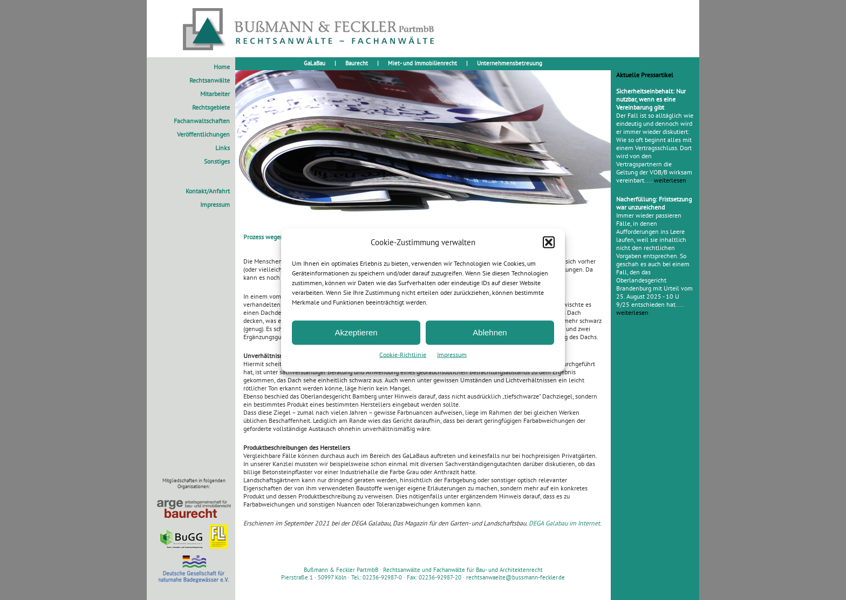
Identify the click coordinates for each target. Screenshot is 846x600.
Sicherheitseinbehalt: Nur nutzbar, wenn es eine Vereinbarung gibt (651, 99)
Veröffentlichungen (203, 134)
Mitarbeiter (215, 94)
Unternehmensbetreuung (509, 63)
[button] (548, 242)
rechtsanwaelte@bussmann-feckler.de (515, 577)
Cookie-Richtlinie (402, 354)
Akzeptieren (356, 332)
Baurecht (356, 63)
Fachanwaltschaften (202, 121)
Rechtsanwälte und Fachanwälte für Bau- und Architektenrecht (463, 570)
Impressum (452, 354)
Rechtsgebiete (211, 107)
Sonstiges (217, 161)
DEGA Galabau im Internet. (565, 523)
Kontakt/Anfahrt (208, 191)
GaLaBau (314, 63)
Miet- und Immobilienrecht (422, 63)
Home (222, 67)
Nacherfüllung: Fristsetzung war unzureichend (654, 203)
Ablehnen (490, 332)
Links (222, 148)
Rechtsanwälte (209, 80)
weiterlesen (670, 180)
